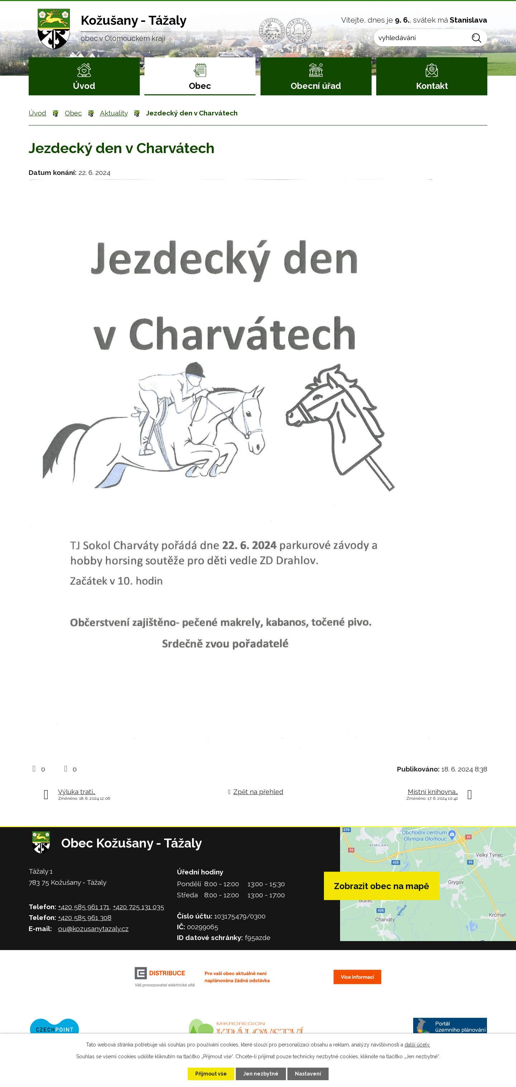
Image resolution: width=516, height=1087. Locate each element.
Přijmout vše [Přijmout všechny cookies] (211, 1074)
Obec (200, 86)
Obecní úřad (316, 86)
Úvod (84, 86)
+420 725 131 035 (138, 907)
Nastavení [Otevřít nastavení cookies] (308, 1074)
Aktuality (114, 113)
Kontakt (432, 86)
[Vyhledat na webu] (430, 37)
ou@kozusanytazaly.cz (93, 928)
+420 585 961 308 (84, 917)
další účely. (417, 1045)
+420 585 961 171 (83, 907)
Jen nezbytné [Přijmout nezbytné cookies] (260, 1074)
